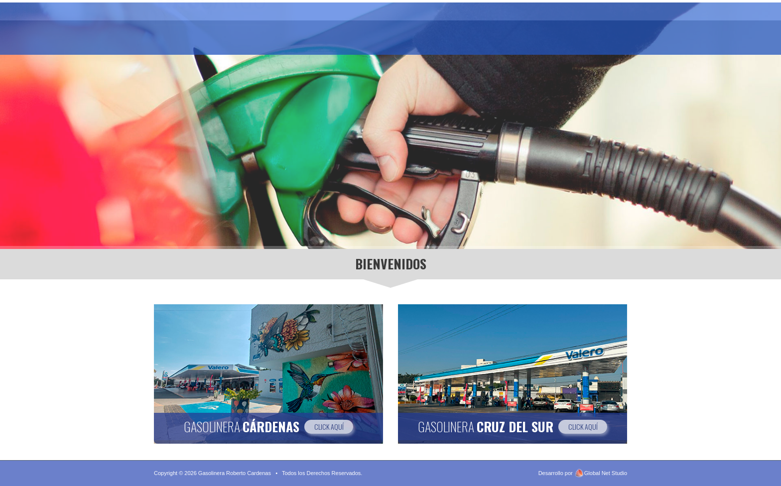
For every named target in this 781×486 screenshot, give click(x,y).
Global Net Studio (605, 473)
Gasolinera (341, 33)
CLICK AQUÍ (329, 426)
